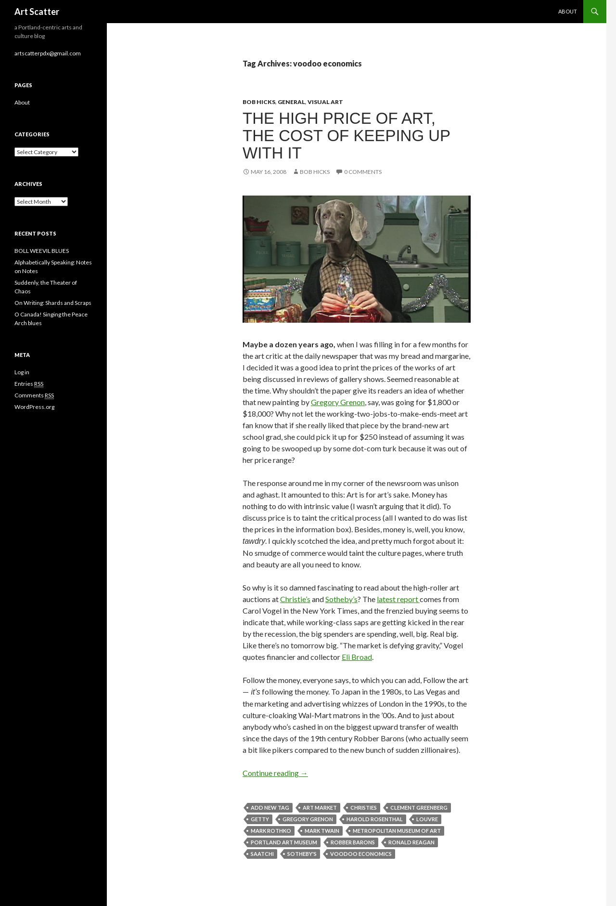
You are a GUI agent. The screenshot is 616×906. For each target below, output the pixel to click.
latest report (398, 599)
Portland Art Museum (284, 842)
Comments (34, 395)
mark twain (322, 830)
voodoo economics (361, 854)
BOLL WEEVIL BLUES (41, 250)
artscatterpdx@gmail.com (47, 53)
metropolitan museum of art (397, 830)
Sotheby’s (341, 599)
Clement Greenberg (419, 807)
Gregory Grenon (338, 402)
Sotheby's (302, 854)
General (291, 101)
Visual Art (325, 101)
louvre (427, 819)
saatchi (262, 854)
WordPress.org (34, 406)
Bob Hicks (259, 101)
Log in (21, 372)
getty (260, 819)
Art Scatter (36, 11)
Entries (28, 384)
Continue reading (275, 772)
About (567, 11)
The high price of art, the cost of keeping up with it (346, 135)
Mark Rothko (271, 830)
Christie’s (295, 599)
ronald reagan (411, 842)
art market (320, 807)
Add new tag (270, 807)
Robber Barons (353, 842)
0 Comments (363, 171)
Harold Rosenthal (374, 819)
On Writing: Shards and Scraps (52, 302)
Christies (363, 807)
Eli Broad (357, 656)
